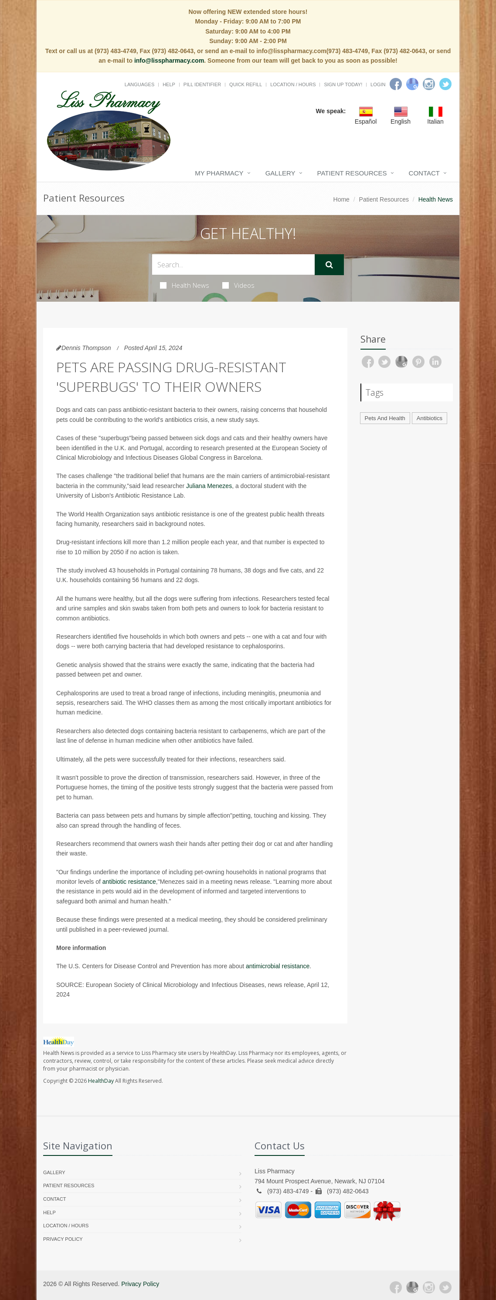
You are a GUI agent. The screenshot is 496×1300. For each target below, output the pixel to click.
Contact (424, 173)
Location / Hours (293, 84)
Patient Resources (352, 173)
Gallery (280, 173)
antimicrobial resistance (277, 966)
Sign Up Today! (343, 84)
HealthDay (101, 1080)
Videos (238, 285)
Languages (139, 84)
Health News (184, 285)
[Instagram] (429, 84)
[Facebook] (396, 84)
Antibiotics (429, 418)
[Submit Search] (329, 264)
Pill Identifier (202, 84)
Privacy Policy (63, 1239)
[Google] (412, 84)
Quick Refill (245, 84)
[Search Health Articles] (233, 264)
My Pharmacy (219, 173)
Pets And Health (385, 418)
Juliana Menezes (209, 485)
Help (169, 84)
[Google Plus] (412, 1287)
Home (341, 199)
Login (377, 84)
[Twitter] (445, 84)
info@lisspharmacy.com (169, 60)
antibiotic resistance (129, 881)
